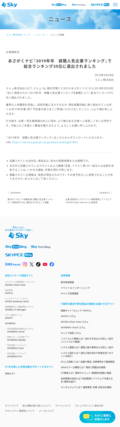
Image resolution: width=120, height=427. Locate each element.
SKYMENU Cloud (30, 330)
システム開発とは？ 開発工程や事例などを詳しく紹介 (87, 347)
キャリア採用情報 (69, 293)
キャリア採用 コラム (71, 333)
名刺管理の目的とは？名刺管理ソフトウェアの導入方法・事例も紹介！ (87, 380)
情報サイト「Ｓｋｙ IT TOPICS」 (76, 310)
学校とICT (10, 373)
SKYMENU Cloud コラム (73, 327)
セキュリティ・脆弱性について (20, 410)
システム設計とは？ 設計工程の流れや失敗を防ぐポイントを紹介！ (87, 354)
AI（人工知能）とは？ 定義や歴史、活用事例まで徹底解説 (88, 361)
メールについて (46, 410)
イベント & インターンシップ (75, 287)
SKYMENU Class (30, 347)
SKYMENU (10, 323)
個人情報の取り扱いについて (36, 405)
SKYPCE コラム (68, 316)
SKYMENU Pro (30, 355)
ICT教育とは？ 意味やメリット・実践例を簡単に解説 (86, 372)
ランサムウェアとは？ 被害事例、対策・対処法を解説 (86, 387)
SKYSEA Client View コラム (74, 321)
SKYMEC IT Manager (29, 308)
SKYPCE (29, 292)
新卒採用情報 (67, 282)
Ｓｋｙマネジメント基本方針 (89, 405)
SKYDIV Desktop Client (29, 300)
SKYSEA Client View (29, 283)
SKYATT (29, 316)
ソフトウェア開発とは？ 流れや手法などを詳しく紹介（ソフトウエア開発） (87, 340)
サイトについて (63, 405)
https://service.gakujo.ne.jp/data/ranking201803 (45, 142)
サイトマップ (11, 405)
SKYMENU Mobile (30, 338)
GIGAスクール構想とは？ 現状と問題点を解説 (83, 367)
